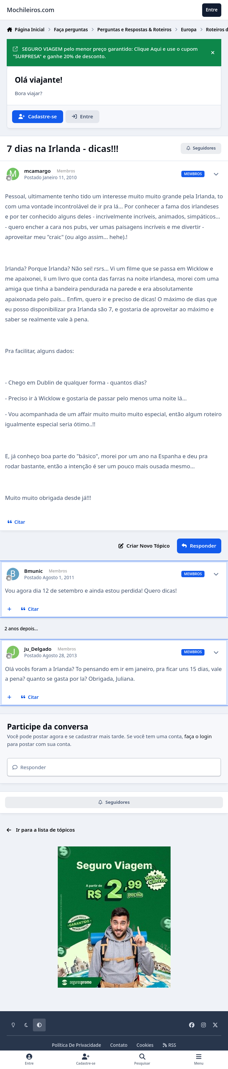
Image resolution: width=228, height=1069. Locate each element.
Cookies (145, 1045)
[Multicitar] (9, 609)
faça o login (198, 736)
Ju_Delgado (37, 649)
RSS (169, 1045)
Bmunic (33, 571)
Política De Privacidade (76, 1045)
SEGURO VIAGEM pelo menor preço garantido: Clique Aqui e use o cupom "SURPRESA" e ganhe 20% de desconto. (105, 52)
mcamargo (37, 171)
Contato (119, 1045)
